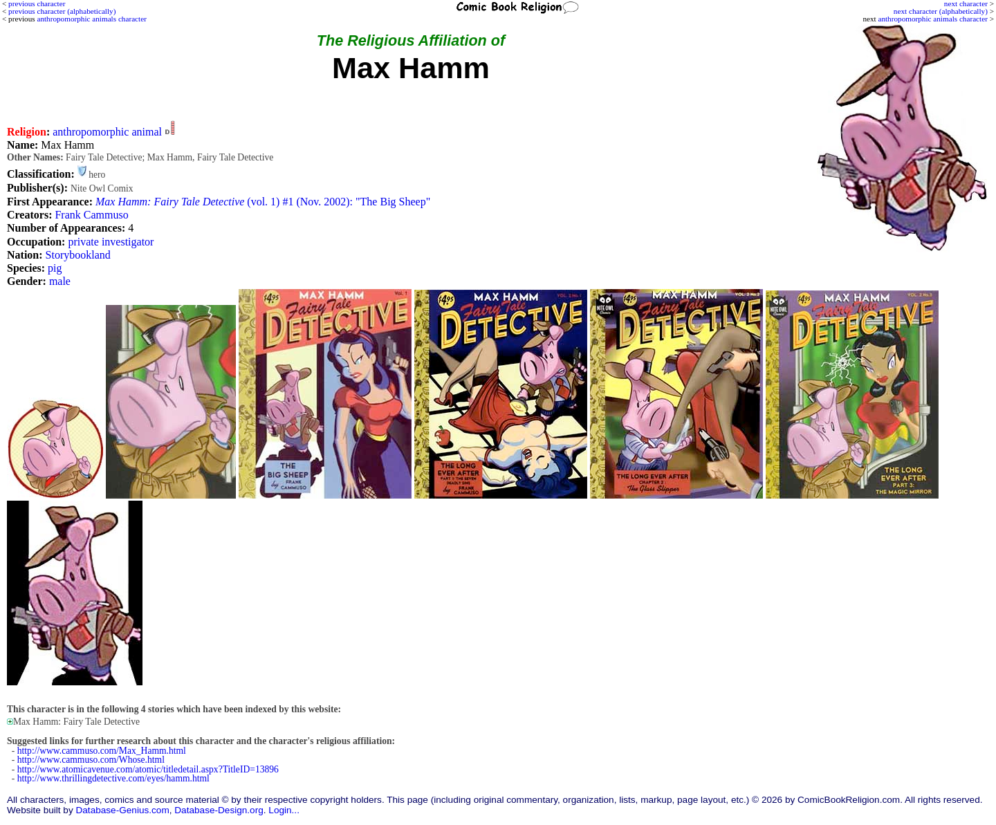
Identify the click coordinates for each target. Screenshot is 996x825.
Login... (283, 810)
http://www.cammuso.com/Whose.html (91, 759)
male (60, 281)
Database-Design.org (218, 810)
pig (55, 268)
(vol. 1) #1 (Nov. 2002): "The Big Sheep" (262, 201)
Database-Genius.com (122, 810)
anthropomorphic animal (107, 132)
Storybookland (78, 255)
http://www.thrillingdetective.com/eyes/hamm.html (113, 778)
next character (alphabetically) (941, 11)
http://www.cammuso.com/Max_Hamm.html (101, 750)
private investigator (111, 242)
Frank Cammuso (91, 215)
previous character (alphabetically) (62, 11)
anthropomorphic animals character (932, 19)
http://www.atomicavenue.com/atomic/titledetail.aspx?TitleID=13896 (148, 769)
